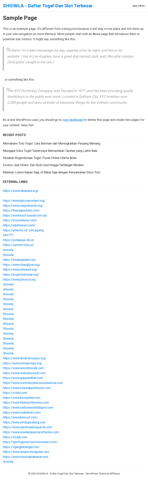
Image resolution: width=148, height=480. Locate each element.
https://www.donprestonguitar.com (26, 452)
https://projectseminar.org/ (21, 274)
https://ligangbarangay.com (21, 447)
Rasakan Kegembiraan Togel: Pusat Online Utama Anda (39, 158)
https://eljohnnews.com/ (19, 225)
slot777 (8, 235)
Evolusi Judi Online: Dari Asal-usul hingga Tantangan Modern (43, 165)
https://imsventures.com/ (20, 220)
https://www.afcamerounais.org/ (24, 358)
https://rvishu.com (15, 393)
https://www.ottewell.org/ (20, 269)
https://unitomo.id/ (15, 230)
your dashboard (72, 120)
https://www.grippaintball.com (23, 378)
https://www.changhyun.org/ (21, 265)
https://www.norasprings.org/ (22, 363)
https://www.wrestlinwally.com (23, 368)
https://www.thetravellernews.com (26, 402)
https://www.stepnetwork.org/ (23, 205)
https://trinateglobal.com (19, 260)
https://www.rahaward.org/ (21, 191)
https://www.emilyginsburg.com (24, 422)
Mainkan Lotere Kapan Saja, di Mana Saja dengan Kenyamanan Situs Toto (51, 172)
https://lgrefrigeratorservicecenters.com (30, 442)
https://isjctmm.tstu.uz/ (18, 245)
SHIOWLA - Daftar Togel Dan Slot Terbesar (48, 5)
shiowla (8, 250)
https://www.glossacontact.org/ (24, 200)
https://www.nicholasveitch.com (24, 373)
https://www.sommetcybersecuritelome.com (33, 383)
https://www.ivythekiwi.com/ (22, 412)
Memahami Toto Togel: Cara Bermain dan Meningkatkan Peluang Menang (51, 143)
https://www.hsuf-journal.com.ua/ (25, 215)
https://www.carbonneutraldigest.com (28, 407)
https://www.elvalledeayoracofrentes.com (31, 432)
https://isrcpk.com (15, 437)
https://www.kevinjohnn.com (21, 398)
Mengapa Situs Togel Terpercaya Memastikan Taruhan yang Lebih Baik (50, 151)
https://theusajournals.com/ (21, 210)
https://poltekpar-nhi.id (18, 240)
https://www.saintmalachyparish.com (27, 427)
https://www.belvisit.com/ (20, 417)
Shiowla (8, 255)
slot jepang (36, 230)
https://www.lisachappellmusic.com (27, 388)
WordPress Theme (96, 473)
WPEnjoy (115, 473)
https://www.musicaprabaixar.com (25, 457)
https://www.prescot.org (19, 279)
